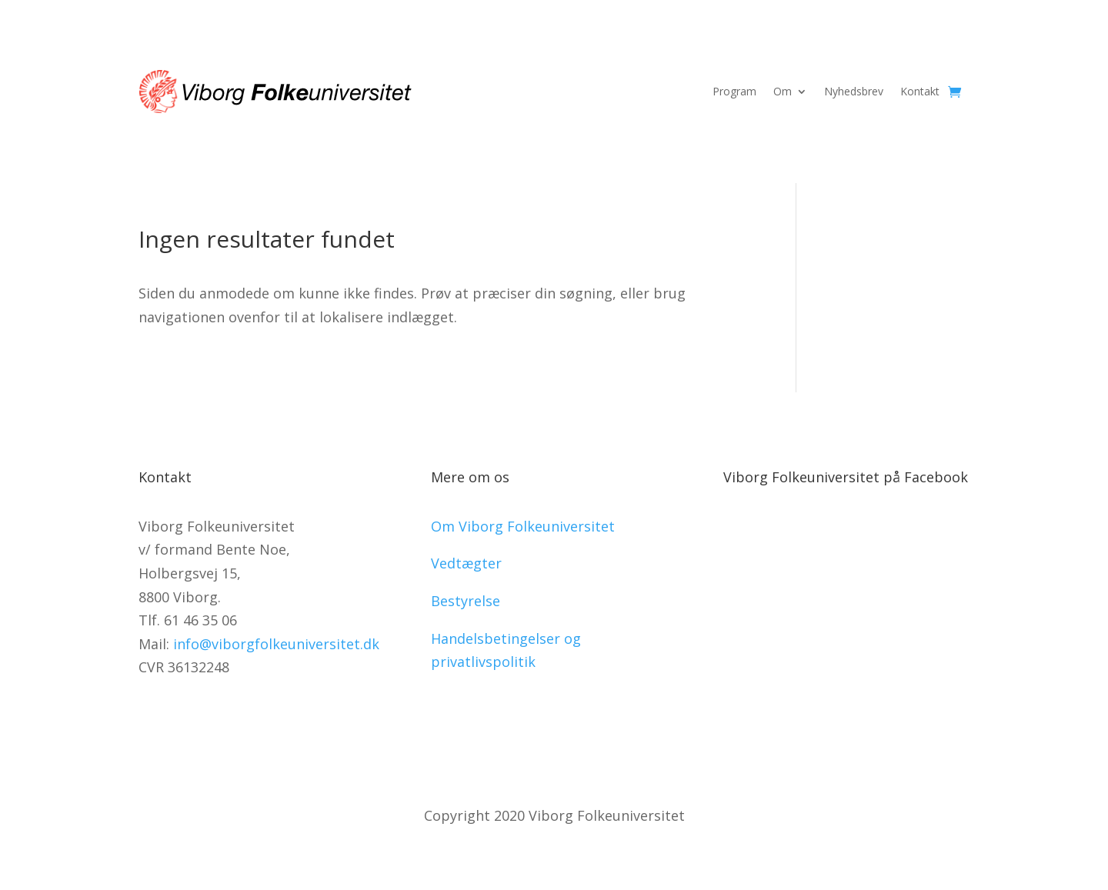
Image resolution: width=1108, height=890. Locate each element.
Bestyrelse (465, 601)
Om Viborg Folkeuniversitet (523, 526)
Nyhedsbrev (853, 91)
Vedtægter (466, 563)
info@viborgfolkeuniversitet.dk (276, 644)
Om (782, 91)
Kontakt (919, 91)
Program (734, 91)
